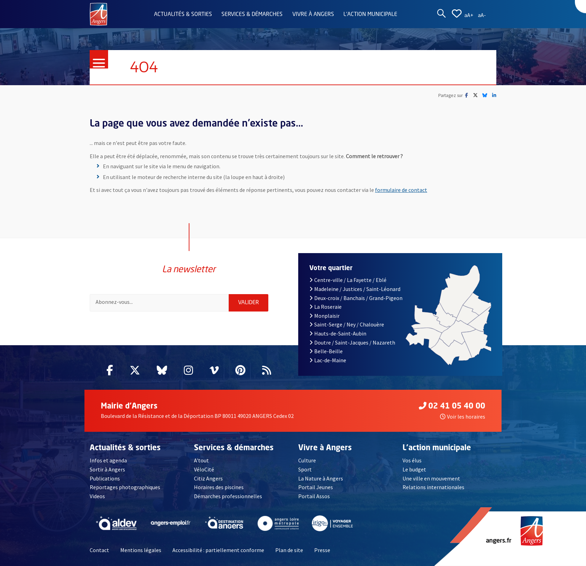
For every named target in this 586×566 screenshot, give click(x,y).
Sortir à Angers (107, 469)
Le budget (414, 469)
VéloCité (204, 469)
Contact (99, 550)
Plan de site (289, 550)
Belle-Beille (326, 351)
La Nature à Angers (320, 478)
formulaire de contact (401, 189)
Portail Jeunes (315, 487)
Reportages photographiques (125, 487)
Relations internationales (433, 487)
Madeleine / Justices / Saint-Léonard (354, 288)
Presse (322, 550)
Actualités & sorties (183, 14)
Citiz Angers (208, 478)
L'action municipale (370, 14)
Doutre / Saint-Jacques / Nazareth (352, 342)
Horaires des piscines (219, 487)
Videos (97, 496)
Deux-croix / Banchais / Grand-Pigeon (355, 297)
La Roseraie (325, 306)
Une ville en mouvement (431, 478)
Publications (105, 478)
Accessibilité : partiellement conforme (218, 550)
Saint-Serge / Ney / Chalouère (346, 324)
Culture (307, 460)
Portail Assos (314, 496)
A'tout (201, 460)
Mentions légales (140, 550)
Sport (305, 469)
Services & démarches (252, 14)
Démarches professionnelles (228, 496)
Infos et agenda (108, 460)
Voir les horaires (462, 416)
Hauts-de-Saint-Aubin (337, 333)
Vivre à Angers (313, 14)
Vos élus (412, 460)
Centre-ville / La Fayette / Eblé (347, 279)
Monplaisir (324, 315)
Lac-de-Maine (327, 360)
